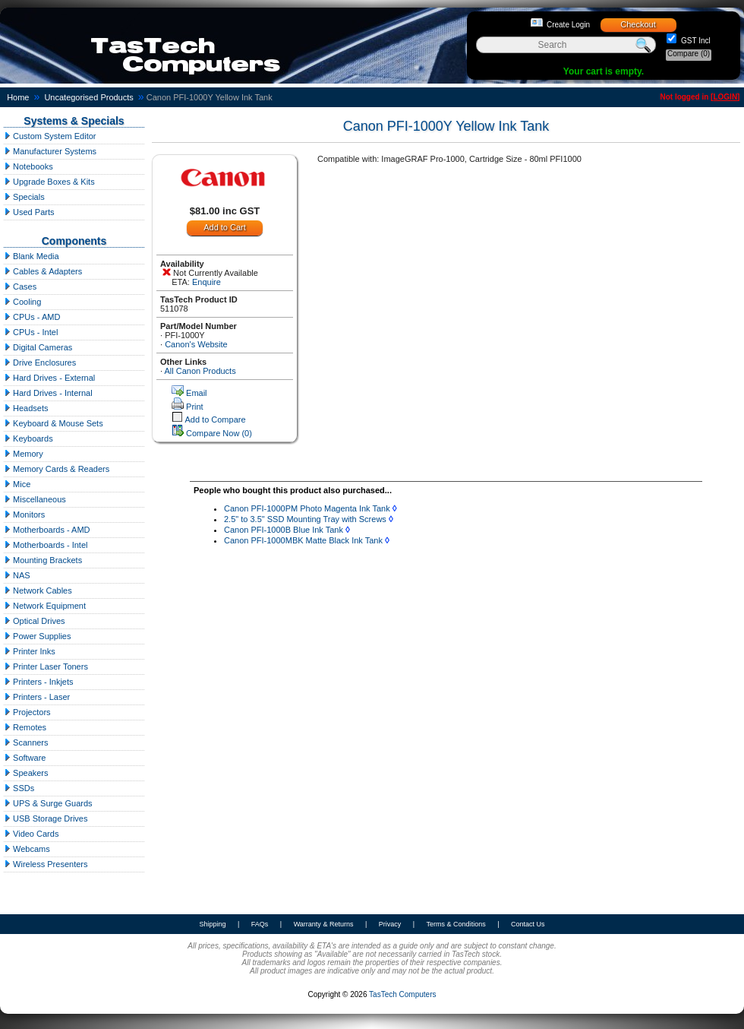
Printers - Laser (37, 696)
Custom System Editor (50, 136)
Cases (20, 286)
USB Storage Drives (45, 818)
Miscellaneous (35, 499)
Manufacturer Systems (50, 151)
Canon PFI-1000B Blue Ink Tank (283, 529)
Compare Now (219, 433)
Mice (17, 484)
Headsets (26, 408)
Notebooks (28, 166)
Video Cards (31, 833)
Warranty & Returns (324, 924)
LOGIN (725, 97)
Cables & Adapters (43, 271)
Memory (23, 453)
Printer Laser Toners (46, 666)
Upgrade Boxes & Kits (49, 181)
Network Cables (38, 590)
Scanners (26, 742)
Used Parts (29, 212)
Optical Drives (34, 620)
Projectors (27, 712)
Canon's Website (196, 344)
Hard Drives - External (49, 377)
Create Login (568, 25)
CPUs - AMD (32, 316)
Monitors (24, 514)
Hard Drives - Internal (48, 392)
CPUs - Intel (31, 332)
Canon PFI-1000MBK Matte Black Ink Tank (303, 540)
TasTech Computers (402, 994)
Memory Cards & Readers (56, 468)
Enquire (206, 282)
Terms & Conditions (456, 924)
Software (25, 757)
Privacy (390, 924)
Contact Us (528, 924)
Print (194, 406)
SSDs (19, 788)
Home (18, 97)
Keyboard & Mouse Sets (53, 423)
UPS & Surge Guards (48, 803)
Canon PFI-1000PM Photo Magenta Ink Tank (307, 508)
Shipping (212, 924)
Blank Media (31, 256)
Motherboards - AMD (47, 529)
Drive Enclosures (40, 362)
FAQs (260, 924)
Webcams (27, 848)
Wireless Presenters (45, 864)
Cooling (22, 301)
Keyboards (28, 438)
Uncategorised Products (88, 97)
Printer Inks (29, 651)
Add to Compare (214, 419)
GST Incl (695, 40)
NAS (17, 575)
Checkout (637, 24)
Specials (24, 196)
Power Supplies (37, 636)
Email (196, 392)
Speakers (26, 772)
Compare (688, 53)
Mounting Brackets (43, 560)
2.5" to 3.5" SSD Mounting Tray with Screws (305, 519)
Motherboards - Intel (46, 544)
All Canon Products (200, 370)
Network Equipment (45, 605)
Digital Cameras (38, 347)
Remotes (25, 727)
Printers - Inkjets (39, 681)
